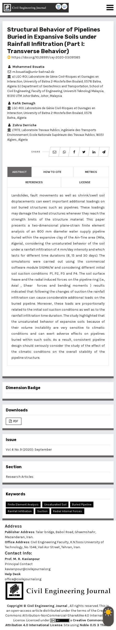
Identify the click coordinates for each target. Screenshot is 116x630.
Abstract (19, 172)
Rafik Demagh (21, 103)
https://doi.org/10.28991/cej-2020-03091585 (43, 57)
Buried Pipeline (82, 504)
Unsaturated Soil (55, 504)
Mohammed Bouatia (25, 67)
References (34, 182)
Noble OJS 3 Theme (95, 625)
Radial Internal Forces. (67, 511)
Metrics (91, 172)
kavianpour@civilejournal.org (27, 569)
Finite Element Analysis (23, 504)
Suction (42, 511)
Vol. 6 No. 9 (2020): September (29, 449)
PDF (15, 421)
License (85, 182)
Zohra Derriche (22, 125)
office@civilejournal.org (23, 579)
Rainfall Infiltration (20, 511)
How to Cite (52, 172)
